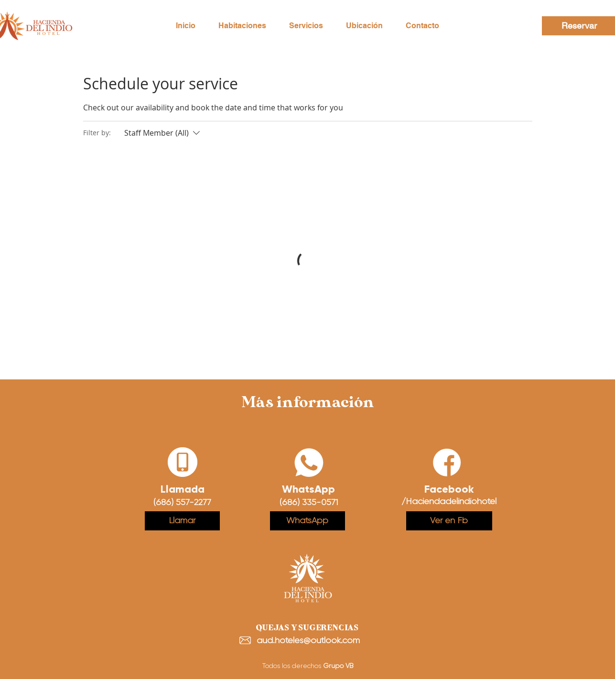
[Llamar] (182, 520)
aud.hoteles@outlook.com (308, 640)
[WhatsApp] (307, 520)
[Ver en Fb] (449, 520)
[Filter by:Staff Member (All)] (163, 133)
